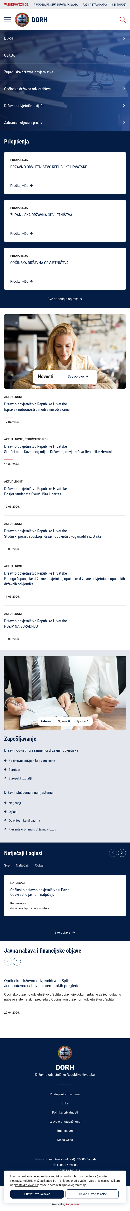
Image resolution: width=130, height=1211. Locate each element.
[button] (122, 853)
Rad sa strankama (95, 4)
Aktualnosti (13, 397)
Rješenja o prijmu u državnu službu (32, 829)
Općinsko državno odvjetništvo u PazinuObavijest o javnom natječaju (40, 892)
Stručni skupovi (37, 439)
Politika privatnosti (65, 1112)
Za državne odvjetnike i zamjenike (32, 761)
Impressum (65, 1131)
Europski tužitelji (20, 778)
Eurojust (14, 770)
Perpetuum (72, 1204)
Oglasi (13, 812)
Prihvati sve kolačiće (37, 1194)
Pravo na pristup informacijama (56, 4)
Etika (65, 1103)
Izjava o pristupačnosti (65, 1121)
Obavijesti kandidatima (24, 820)
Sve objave (76, 376)
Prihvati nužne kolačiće (92, 1194)
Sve (6, 865)
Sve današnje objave (63, 299)
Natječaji (15, 803)
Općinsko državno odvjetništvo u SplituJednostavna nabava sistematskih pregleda (41, 983)
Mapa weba (65, 1140)
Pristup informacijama (65, 1094)
